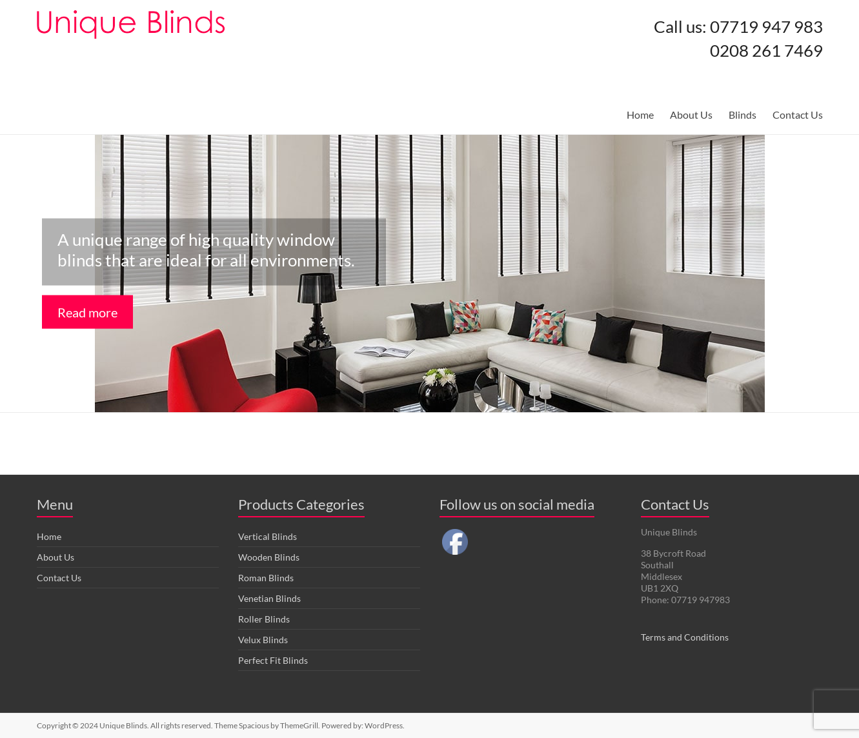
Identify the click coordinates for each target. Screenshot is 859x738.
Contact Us (798, 114)
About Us (691, 114)
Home (640, 114)
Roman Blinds (266, 577)
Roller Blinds (264, 618)
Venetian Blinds (269, 598)
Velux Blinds (263, 639)
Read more (87, 312)
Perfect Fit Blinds (273, 660)
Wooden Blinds (268, 557)
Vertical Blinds (267, 536)
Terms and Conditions (685, 637)
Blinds (742, 114)
